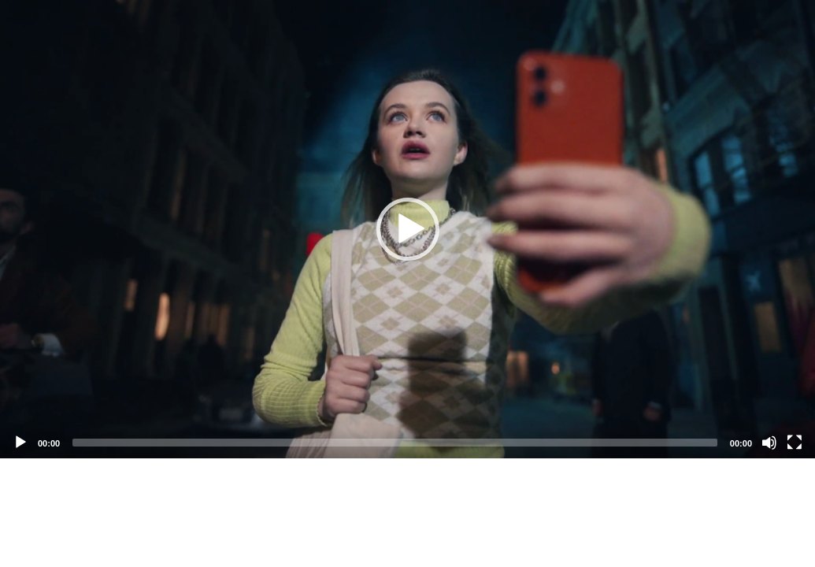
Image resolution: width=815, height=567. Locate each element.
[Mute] (769, 442)
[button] (407, 229)
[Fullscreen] (794, 442)
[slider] (394, 443)
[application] (407, 229)
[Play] (20, 442)
